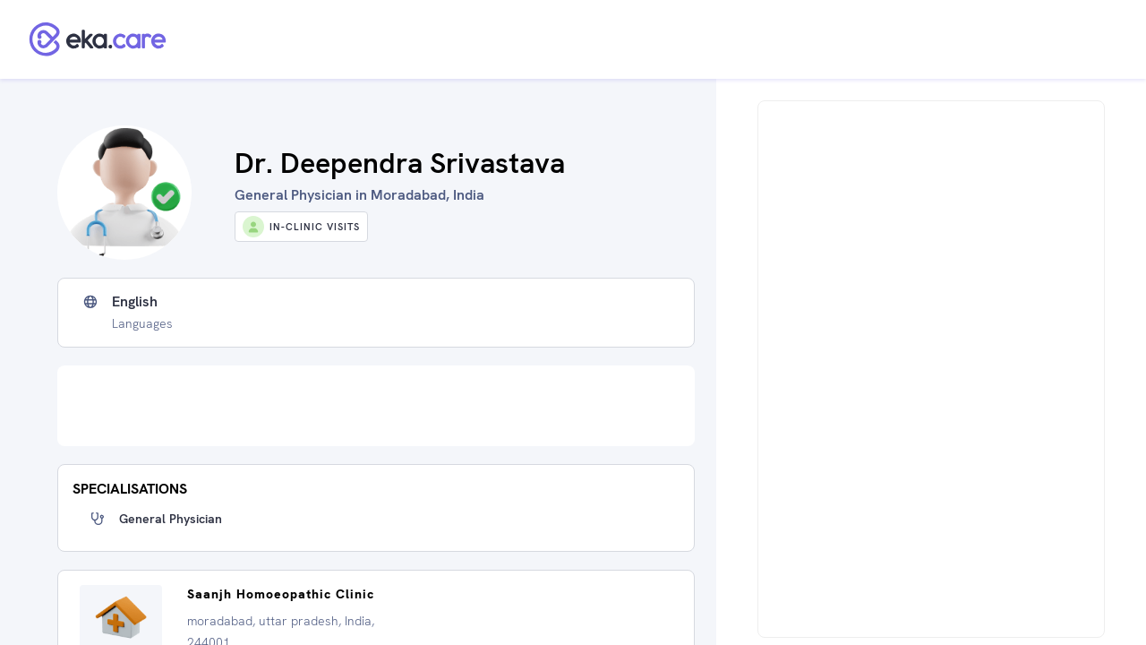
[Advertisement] (376, 406)
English (135, 302)
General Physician (170, 519)
